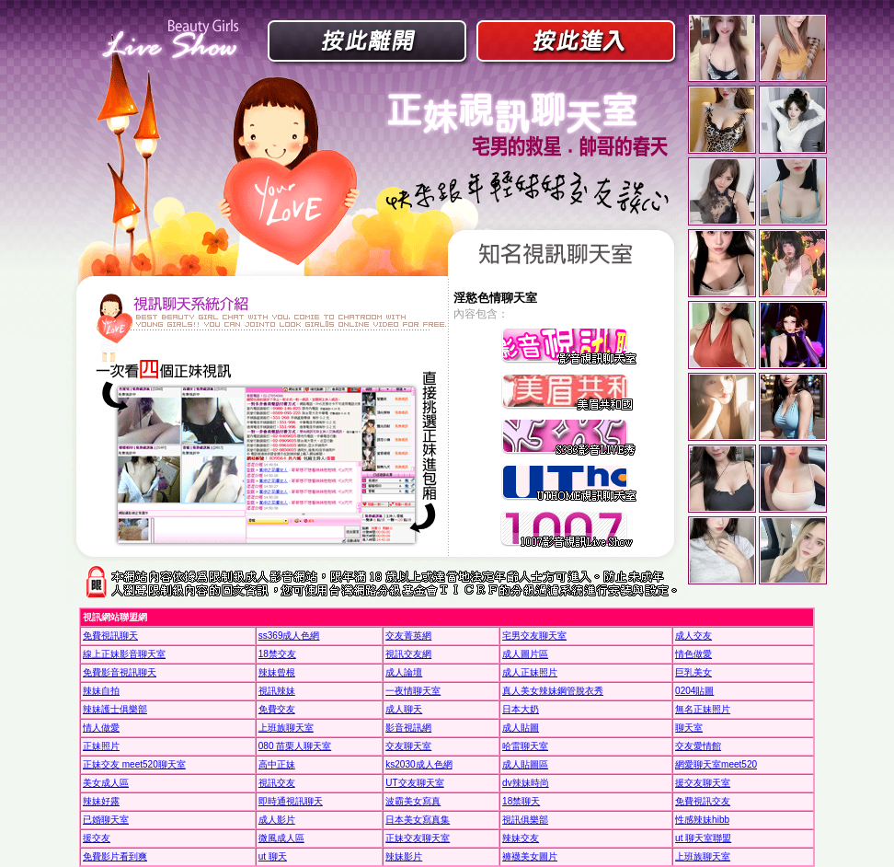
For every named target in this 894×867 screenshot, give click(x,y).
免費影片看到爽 (115, 856)
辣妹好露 (101, 801)
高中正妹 (276, 764)
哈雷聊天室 (525, 746)
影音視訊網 (408, 727)
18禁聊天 (521, 801)
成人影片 (276, 820)
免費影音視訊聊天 (119, 672)
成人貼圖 (520, 727)
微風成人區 (281, 838)
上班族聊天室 (286, 727)
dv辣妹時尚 (525, 783)
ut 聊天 (272, 856)
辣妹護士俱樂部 (115, 709)
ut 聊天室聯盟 (703, 838)
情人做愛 (101, 727)
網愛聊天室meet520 (716, 764)
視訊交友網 (408, 654)
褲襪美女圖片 (529, 856)
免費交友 (276, 709)
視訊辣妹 (276, 691)
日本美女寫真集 (417, 820)
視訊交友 (276, 783)
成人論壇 (403, 672)
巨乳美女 (693, 672)
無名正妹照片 (702, 709)
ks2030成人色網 (418, 764)
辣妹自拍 (101, 691)
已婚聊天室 (106, 820)
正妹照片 (101, 746)
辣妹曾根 (276, 672)
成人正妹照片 (529, 672)
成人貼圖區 (525, 764)
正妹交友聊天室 (417, 838)
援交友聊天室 (702, 783)
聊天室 (689, 727)
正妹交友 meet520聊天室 (134, 764)
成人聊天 (403, 709)
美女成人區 (106, 783)
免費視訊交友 (702, 801)
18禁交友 (277, 654)
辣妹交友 (520, 838)
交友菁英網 (408, 635)
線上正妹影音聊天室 (124, 654)
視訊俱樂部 (525, 820)
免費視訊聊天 (110, 635)
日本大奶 (520, 709)
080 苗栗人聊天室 (294, 746)
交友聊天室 (408, 746)
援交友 (96, 838)
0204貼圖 (694, 691)
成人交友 (693, 635)
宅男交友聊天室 (534, 635)
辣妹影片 (403, 856)
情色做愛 (693, 654)
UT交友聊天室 (414, 783)
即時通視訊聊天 (290, 801)
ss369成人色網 (289, 635)
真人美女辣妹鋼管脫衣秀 (552, 691)
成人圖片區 (525, 654)
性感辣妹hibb (702, 820)
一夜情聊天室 (413, 691)
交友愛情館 (698, 746)
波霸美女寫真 (413, 801)
